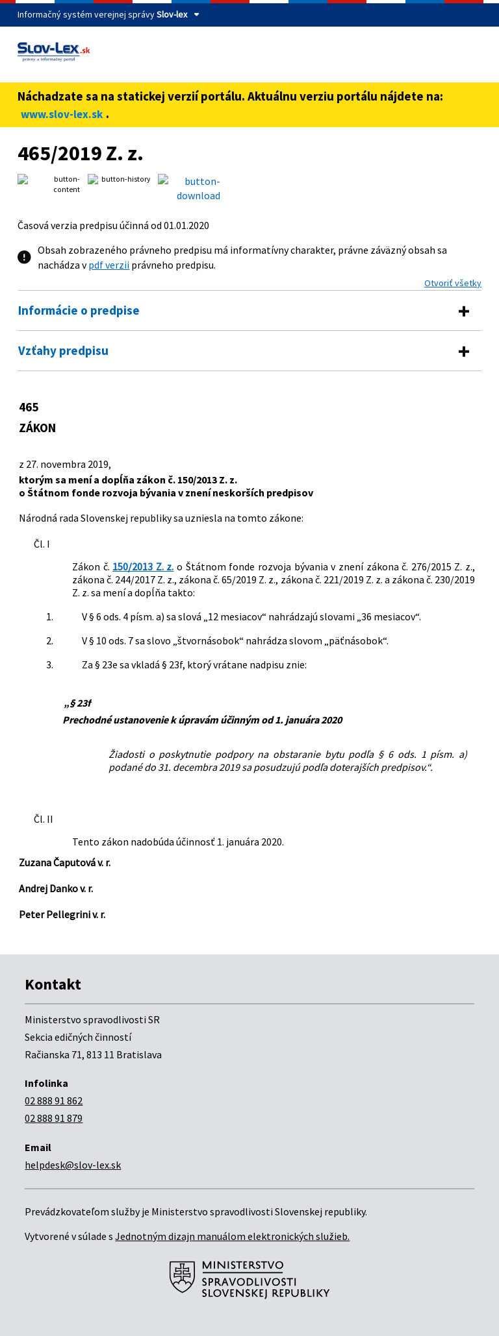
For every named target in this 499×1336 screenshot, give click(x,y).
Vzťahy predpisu (63, 350)
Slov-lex (172, 14)
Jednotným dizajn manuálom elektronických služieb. (232, 1236)
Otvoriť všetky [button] (452, 283)
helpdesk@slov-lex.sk (73, 1164)
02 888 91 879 (54, 1117)
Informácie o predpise (79, 310)
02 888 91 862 (54, 1100)
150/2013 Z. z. (142, 566)
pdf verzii (108, 264)
